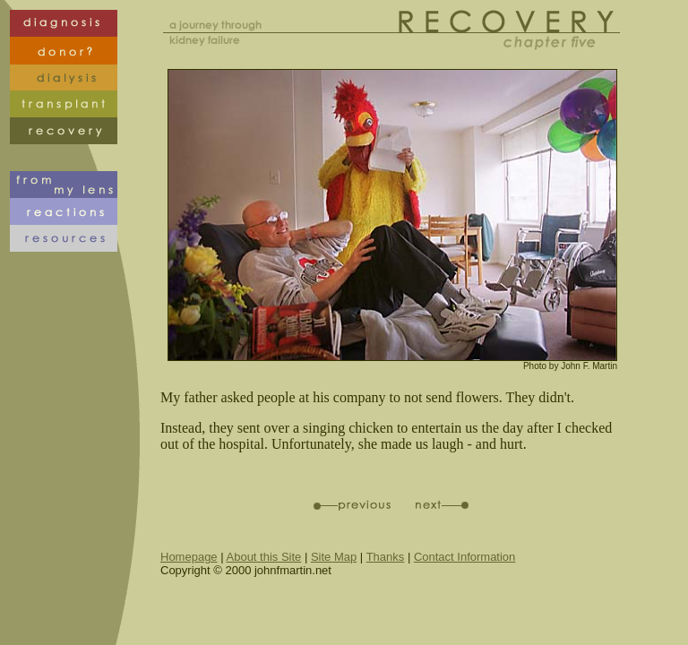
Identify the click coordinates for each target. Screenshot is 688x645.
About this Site (264, 556)
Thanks (385, 556)
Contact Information (464, 556)
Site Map (334, 556)
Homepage (189, 556)
